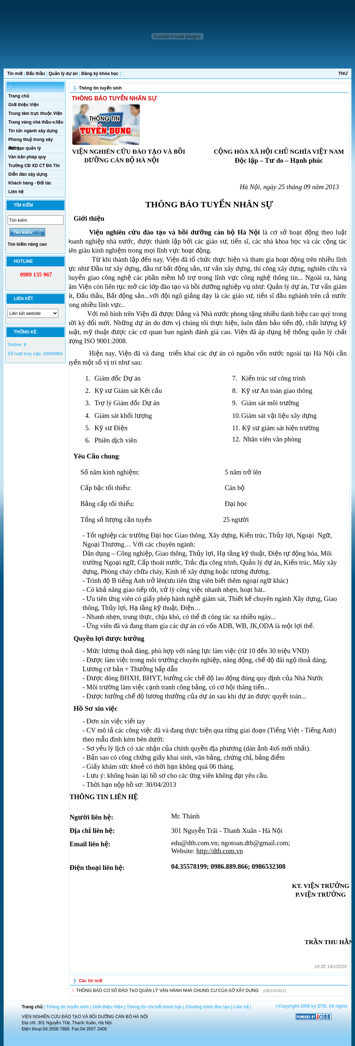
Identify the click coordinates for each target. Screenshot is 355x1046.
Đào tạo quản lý (24, 148)
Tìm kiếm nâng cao (27, 244)
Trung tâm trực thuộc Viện (35, 113)
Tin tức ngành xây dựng (33, 130)
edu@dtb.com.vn (194, 843)
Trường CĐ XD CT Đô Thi (34, 165)
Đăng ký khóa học (100, 73)
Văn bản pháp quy (27, 156)
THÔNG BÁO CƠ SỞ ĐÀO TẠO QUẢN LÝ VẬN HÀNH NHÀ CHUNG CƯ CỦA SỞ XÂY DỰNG (167, 990)
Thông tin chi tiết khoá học (154, 1006)
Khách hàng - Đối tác (29, 183)
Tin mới (14, 73)
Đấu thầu (35, 73)
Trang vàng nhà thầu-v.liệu (35, 122)
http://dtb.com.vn (219, 851)
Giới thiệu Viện (23, 104)
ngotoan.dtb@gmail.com (254, 843)
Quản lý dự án (63, 73)
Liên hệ (16, 191)
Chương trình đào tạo (207, 1006)
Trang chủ (18, 96)
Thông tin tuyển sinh (100, 88)
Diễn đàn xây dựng (27, 174)
